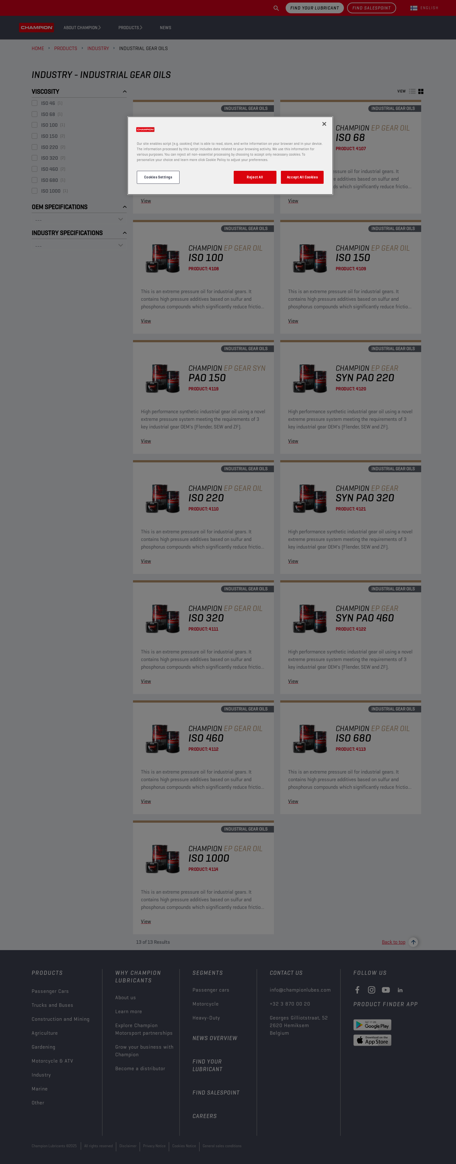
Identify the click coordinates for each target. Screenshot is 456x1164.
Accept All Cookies (302, 177)
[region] (230, 155)
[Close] (324, 124)
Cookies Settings (158, 177)
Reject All (255, 177)
